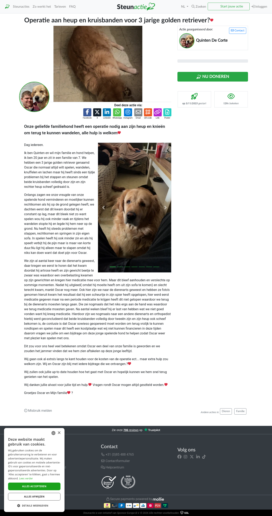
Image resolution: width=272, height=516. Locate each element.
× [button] (58, 432)
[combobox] (53, 433)
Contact (237, 30)
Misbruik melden (38, 411)
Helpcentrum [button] (112, 467)
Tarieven (60, 6)
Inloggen (259, 6)
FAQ (72, 6)
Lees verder (26, 478)
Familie (240, 411)
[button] (199, 7)
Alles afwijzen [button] (34, 496)
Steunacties (21, 6)
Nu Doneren (212, 76)
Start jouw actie (231, 6)
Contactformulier (115, 461)
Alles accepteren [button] (34, 486)
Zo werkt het (42, 6)
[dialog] (34, 470)
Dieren (226, 411)
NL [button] (183, 6)
